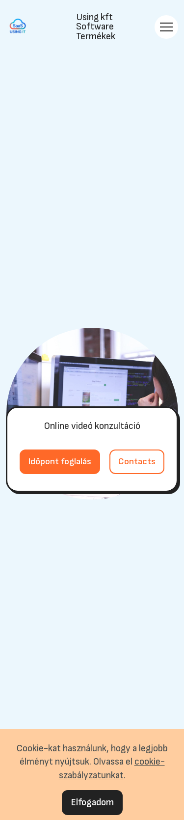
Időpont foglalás (59, 461)
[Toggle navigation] (166, 27)
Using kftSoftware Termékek (95, 27)
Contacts (137, 461)
